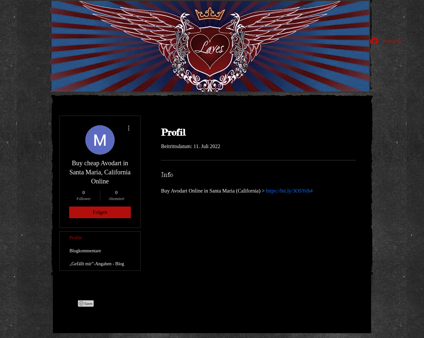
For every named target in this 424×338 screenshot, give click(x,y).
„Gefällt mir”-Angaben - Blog (96, 263)
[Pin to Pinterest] (86, 303)
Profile (75, 237)
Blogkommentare (85, 250)
